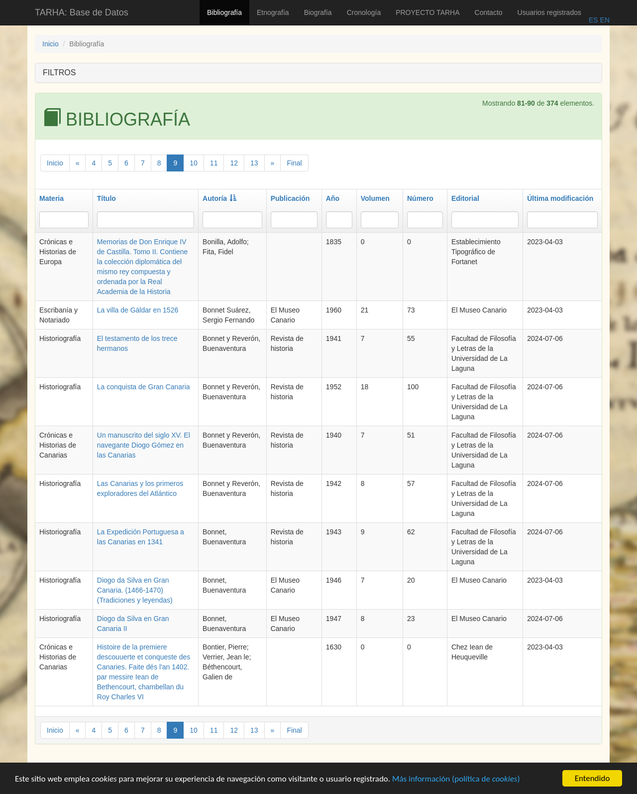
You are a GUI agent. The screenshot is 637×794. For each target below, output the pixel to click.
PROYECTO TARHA (427, 12)
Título (106, 198)
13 (254, 163)
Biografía (318, 12)
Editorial (465, 198)
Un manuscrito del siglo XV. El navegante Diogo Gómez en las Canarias (143, 445)
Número (420, 198)
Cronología (364, 12)
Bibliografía (224, 12)
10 (194, 163)
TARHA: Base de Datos (81, 12)
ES (593, 20)
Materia (51, 198)
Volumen (375, 198)
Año (332, 198)
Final (294, 163)
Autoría (219, 198)
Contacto (489, 12)
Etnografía (273, 12)
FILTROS (59, 72)
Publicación (290, 198)
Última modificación (560, 198)
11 (214, 163)
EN (604, 20)
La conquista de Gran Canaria (143, 387)
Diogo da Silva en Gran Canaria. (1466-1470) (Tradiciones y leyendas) (135, 590)
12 (234, 163)
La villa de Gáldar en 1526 (137, 310)
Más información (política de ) (456, 780)
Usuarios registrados (549, 12)
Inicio (50, 44)
